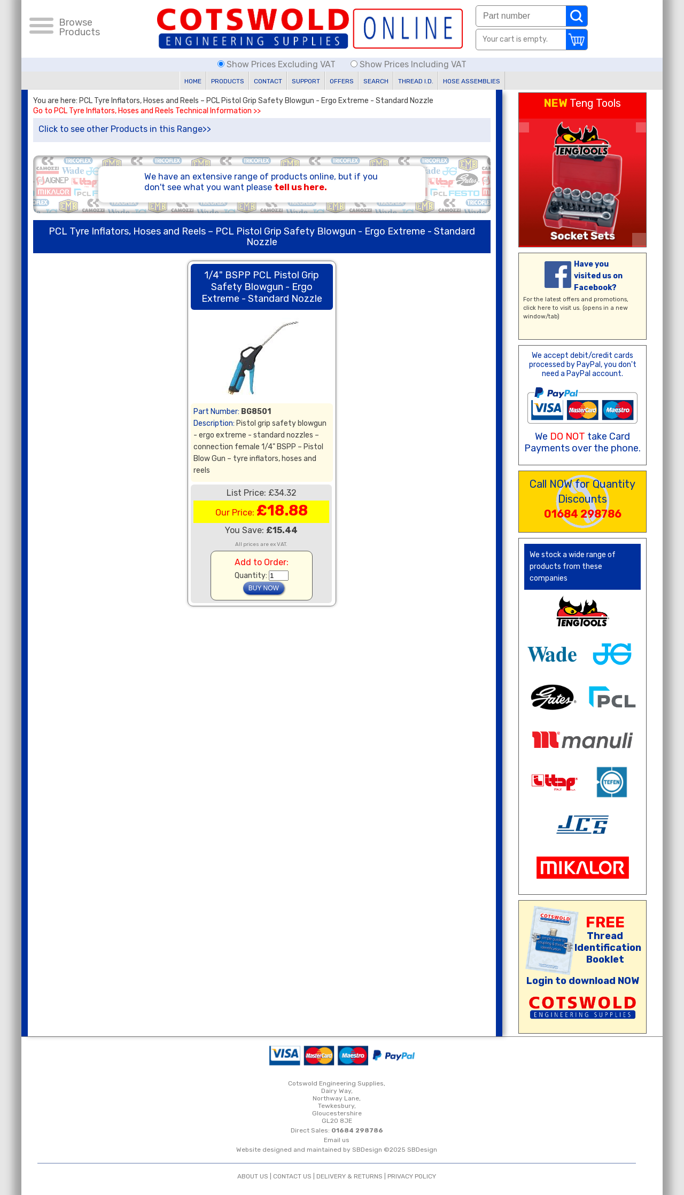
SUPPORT (306, 81)
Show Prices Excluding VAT (277, 64)
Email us (336, 1140)
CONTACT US (292, 1176)
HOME (192, 81)
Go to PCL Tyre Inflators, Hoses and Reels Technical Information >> (147, 111)
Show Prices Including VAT (409, 64)
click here (537, 307)
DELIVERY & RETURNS (349, 1176)
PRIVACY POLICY (411, 1176)
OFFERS (342, 81)
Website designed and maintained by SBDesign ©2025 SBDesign (336, 1149)
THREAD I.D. (415, 81)
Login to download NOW (582, 981)
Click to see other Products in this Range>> (124, 129)
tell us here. (300, 187)
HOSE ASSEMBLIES (471, 81)
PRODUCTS (227, 81)
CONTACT (268, 81)
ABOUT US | (255, 1176)
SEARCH (375, 81)
